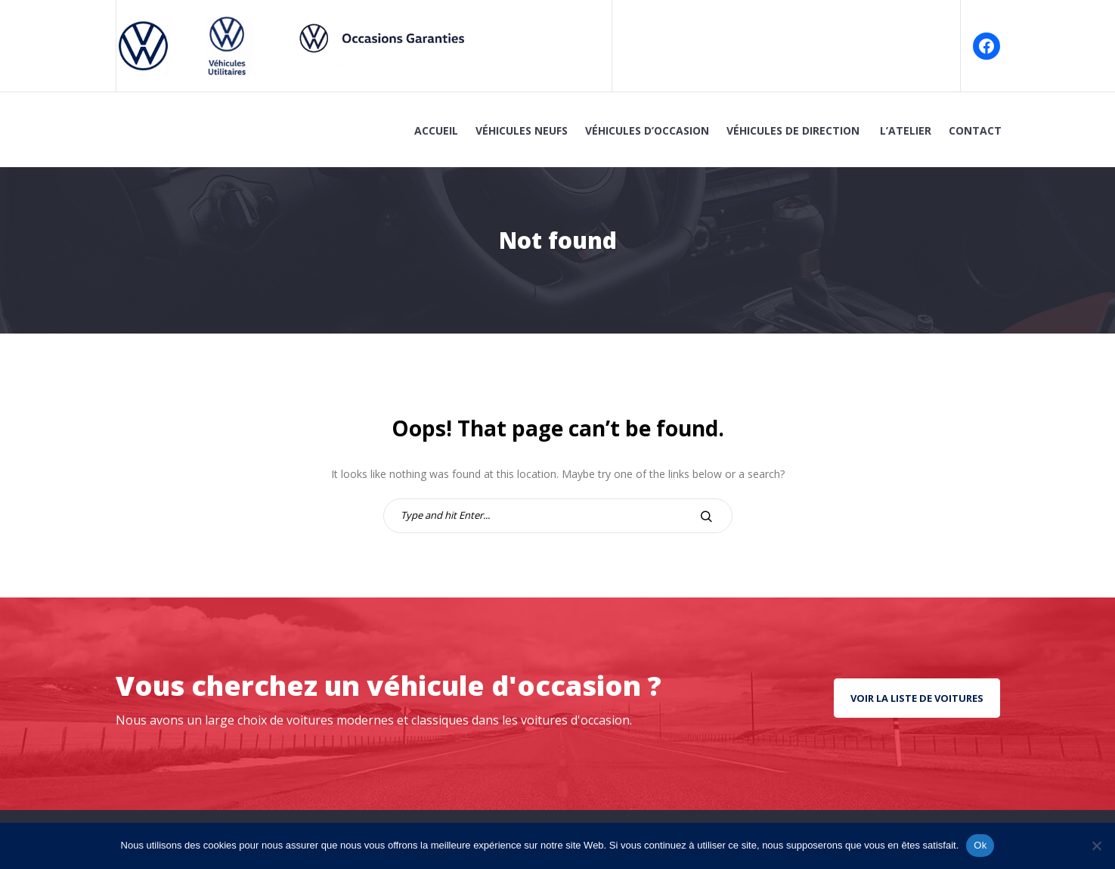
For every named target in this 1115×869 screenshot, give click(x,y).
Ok (980, 845)
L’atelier (905, 130)
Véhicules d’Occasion (647, 130)
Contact (975, 130)
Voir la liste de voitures (916, 698)
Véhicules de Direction (794, 130)
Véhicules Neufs (521, 130)
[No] (1096, 845)
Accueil (436, 130)
